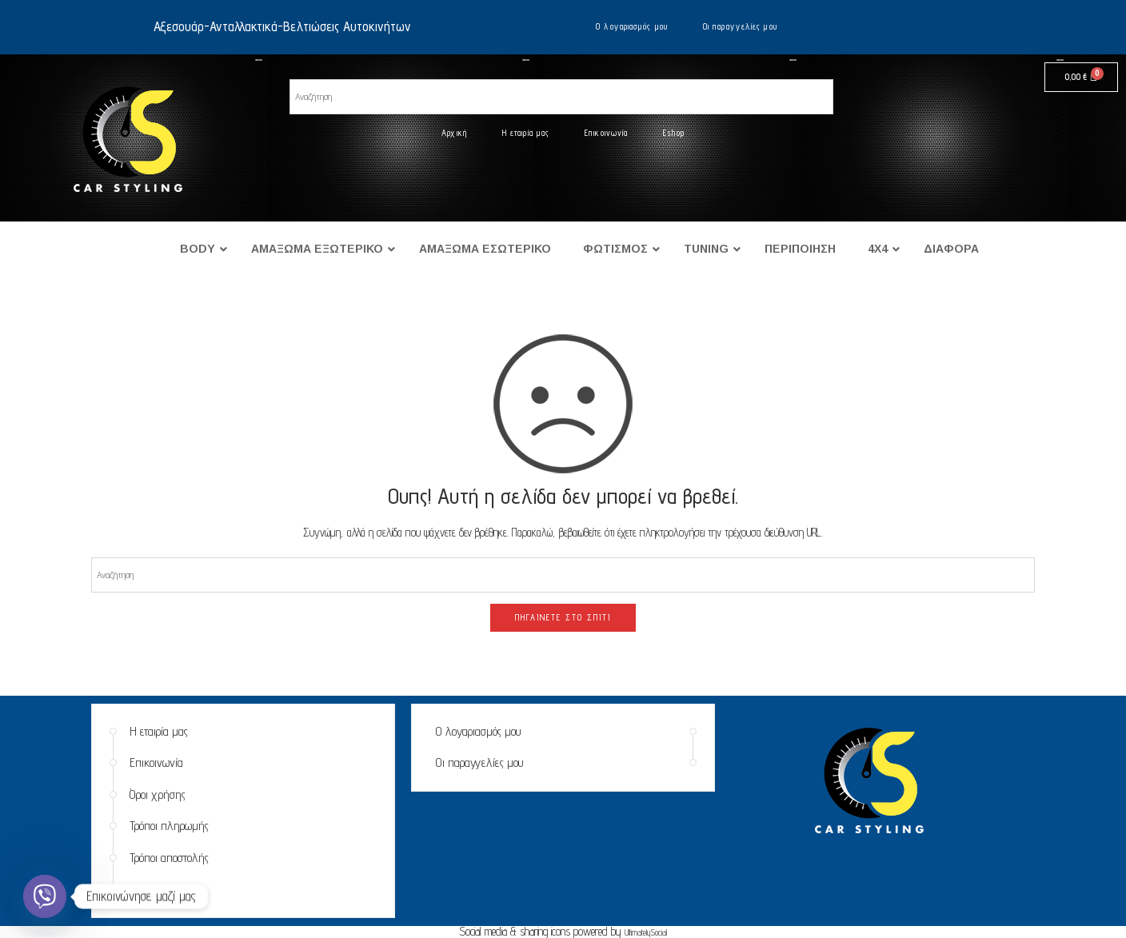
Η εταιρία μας (525, 132)
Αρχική (454, 132)
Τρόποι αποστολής (169, 857)
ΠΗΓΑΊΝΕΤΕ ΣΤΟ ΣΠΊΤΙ (563, 617)
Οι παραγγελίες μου (740, 26)
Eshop (674, 132)
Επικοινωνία (606, 132)
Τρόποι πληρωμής (169, 825)
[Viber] (44, 896)
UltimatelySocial (646, 932)
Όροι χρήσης (158, 794)
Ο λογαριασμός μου (632, 26)
